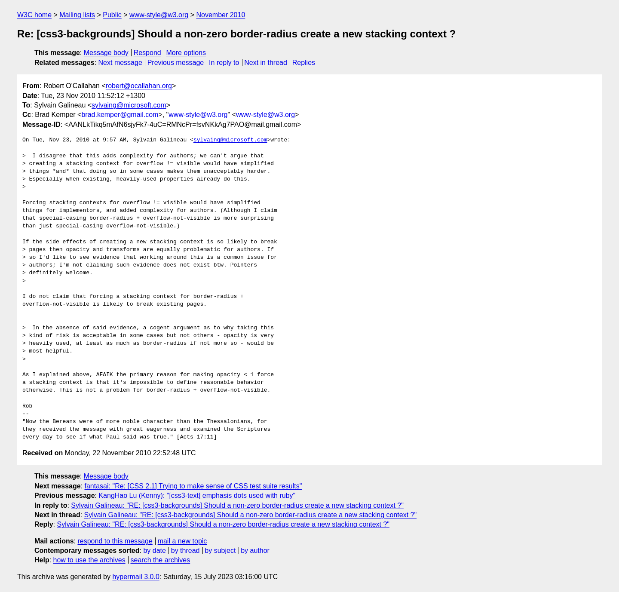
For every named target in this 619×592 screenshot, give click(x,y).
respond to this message (114, 541)
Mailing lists (77, 14)
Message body (106, 52)
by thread (185, 550)
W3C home (34, 14)
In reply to (224, 62)
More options (186, 52)
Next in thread (265, 62)
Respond (147, 52)
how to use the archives (89, 560)
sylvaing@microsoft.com (129, 105)
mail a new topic (182, 541)
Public (112, 14)
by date (154, 550)
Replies (303, 62)
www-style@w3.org (158, 14)
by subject (220, 550)
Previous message (175, 62)
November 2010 (220, 14)
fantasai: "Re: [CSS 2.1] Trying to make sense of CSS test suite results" (193, 486)
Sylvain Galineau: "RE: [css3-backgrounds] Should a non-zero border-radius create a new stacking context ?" (237, 505)
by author (255, 550)
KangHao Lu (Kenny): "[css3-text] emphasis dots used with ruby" (196, 495)
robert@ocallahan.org (139, 85)
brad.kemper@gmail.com (119, 114)
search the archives (160, 560)
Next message (120, 62)
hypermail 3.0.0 (135, 576)
